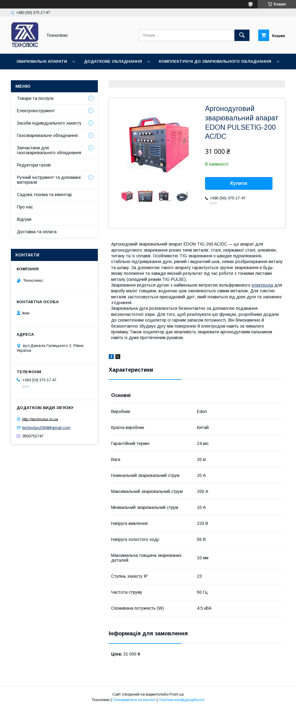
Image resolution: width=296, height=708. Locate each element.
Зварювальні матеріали (44, 77)
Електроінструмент (36, 110)
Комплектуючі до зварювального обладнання (215, 61)
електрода (262, 285)
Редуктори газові (34, 165)
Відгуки (24, 219)
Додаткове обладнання (113, 61)
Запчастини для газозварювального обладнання (49, 150)
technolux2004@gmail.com (46, 427)
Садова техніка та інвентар (44, 194)
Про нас (25, 207)
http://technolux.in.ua (40, 419)
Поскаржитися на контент (134, 700)
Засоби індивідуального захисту (49, 123)
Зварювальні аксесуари (117, 77)
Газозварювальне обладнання (47, 135)
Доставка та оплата (36, 231)
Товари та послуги (35, 98)
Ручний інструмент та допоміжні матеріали (49, 180)
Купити (238, 183)
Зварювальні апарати (41, 61)
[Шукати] (241, 35)
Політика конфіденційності (181, 700)
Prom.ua (176, 694)
